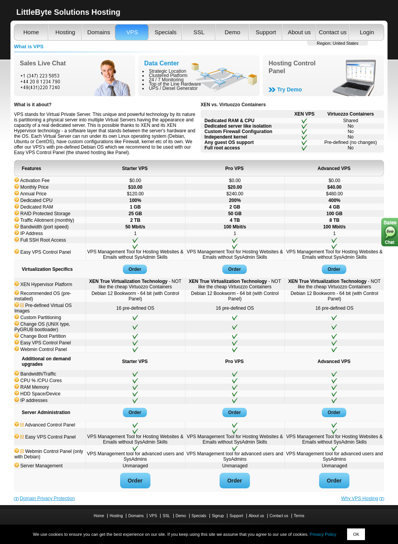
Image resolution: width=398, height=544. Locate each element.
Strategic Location (167, 71)
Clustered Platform (168, 75)
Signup (218, 516)
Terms (299, 516)
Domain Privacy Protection (47, 498)
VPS (132, 32)
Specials (166, 32)
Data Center (161, 63)
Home (31, 32)
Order (135, 269)
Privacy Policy (323, 534)
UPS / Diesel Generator (173, 88)
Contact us (333, 32)
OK (356, 534)
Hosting (65, 32)
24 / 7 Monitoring (166, 79)
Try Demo (289, 89)
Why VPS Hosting (359, 498)
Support (266, 32)
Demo (232, 32)
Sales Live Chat (43, 63)
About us (299, 32)
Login (367, 32)
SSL (199, 32)
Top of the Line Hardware (175, 84)
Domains (98, 32)
